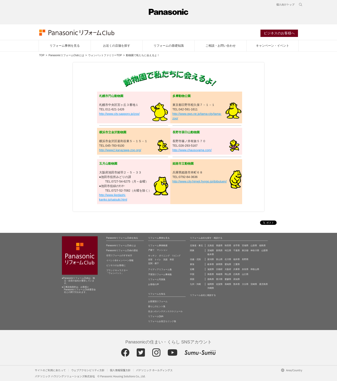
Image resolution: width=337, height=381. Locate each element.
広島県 (236, 274)
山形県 (254, 245)
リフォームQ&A (155, 316)
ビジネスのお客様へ (279, 33)
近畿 (192, 269)
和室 (172, 259)
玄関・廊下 (153, 263)
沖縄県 (210, 288)
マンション (162, 250)
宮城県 (245, 245)
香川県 (219, 279)
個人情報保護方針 (120, 370)
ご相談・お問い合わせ (220, 45)
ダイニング (164, 255)
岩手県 (236, 245)
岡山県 (228, 274)
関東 (192, 250)
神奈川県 (255, 250)
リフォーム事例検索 (158, 245)
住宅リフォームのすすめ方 (119, 255)
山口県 (245, 274)
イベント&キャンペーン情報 (120, 260)
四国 (192, 279)
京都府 (219, 269)
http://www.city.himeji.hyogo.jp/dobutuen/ (199, 181)
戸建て (151, 250)
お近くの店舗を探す (116, 45)
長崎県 (228, 284)
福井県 (236, 259)
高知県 (236, 279)
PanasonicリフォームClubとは (66, 55)
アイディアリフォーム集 (160, 269)
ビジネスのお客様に (116, 265)
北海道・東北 (196, 245)
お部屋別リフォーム (158, 301)
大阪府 (228, 269)
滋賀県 (210, 269)
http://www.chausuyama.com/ (192, 150)
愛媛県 (228, 279)
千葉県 (236, 250)
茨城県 (210, 250)
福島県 (262, 245)
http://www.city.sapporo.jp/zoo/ (119, 114)
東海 (192, 264)
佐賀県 (219, 284)
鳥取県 (210, 274)
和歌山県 (255, 269)
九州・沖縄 (195, 284)
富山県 (219, 259)
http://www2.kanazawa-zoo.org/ (120, 150)
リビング (176, 255)
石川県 (228, 259)
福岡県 (210, 284)
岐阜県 (210, 264)
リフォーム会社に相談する (203, 295)
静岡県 (219, 264)
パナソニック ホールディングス (154, 370)
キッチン (152, 255)
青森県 (219, 245)
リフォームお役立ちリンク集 (162, 321)
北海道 (210, 245)
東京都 (245, 250)
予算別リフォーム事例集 (160, 274)
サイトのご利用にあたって (50, 370)
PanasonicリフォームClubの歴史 (122, 250)
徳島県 (210, 279)
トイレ (158, 259)
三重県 (236, 264)
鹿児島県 (263, 284)
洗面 (165, 259)
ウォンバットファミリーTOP (105, 55)
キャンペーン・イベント (272, 45)
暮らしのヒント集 (156, 306)
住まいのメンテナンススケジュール (165, 311)
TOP (41, 55)
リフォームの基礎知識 (169, 45)
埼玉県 (228, 250)
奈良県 (245, 269)
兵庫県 (236, 269)
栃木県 (210, 254)
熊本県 (236, 284)
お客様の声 (153, 284)
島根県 (219, 274)
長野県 (245, 259)
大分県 (245, 284)
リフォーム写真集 (156, 279)
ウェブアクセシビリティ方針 (88, 370)
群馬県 (219, 250)
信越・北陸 (195, 259)
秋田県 (228, 245)
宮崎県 (254, 284)
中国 (192, 274)
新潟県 (210, 259)
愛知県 (228, 264)
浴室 (150, 259)
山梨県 (264, 250)
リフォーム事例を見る (65, 45)
